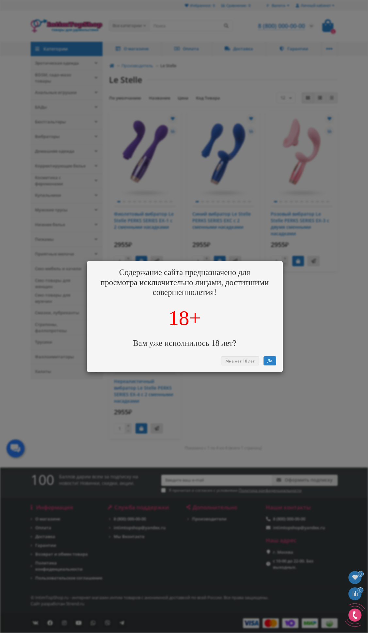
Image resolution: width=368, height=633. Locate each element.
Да (269, 360)
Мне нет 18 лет (240, 361)
